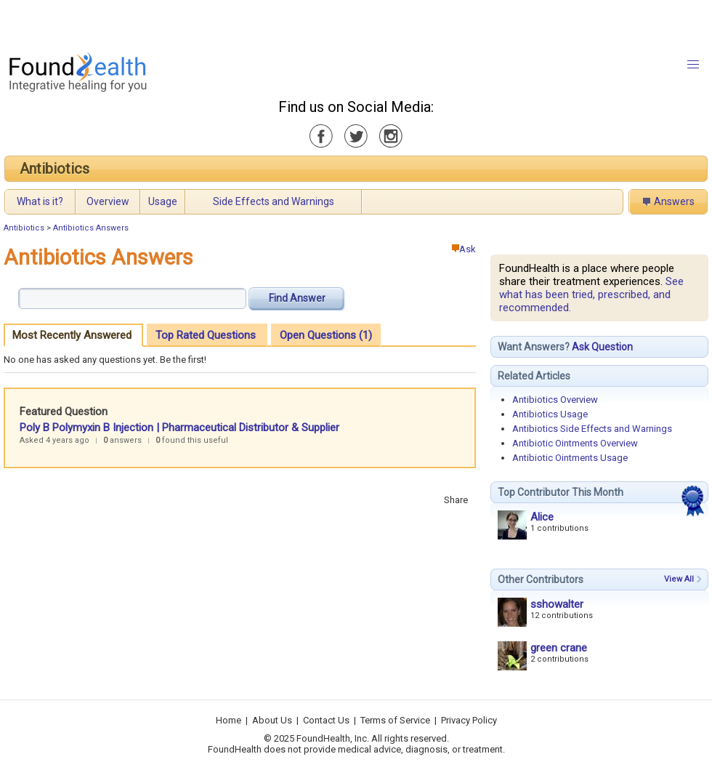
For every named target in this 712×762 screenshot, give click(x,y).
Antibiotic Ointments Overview (575, 443)
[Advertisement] (181, 22)
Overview (107, 201)
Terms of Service (395, 720)
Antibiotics (54, 168)
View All (679, 579)
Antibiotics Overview (555, 399)
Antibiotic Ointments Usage (570, 457)
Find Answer (297, 298)
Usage (162, 201)
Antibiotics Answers (91, 228)
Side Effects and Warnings (273, 201)
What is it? (40, 201)
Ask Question (602, 347)
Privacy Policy (469, 720)
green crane (558, 647)
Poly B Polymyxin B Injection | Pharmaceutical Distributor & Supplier (179, 427)
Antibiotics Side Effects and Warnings (592, 428)
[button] (693, 65)
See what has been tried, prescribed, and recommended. (591, 294)
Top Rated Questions (205, 335)
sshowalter (556, 604)
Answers (674, 201)
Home (228, 720)
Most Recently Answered (72, 335)
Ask (464, 249)
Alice (542, 517)
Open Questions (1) (326, 335)
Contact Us (326, 720)
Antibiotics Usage (550, 414)
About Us (272, 720)
